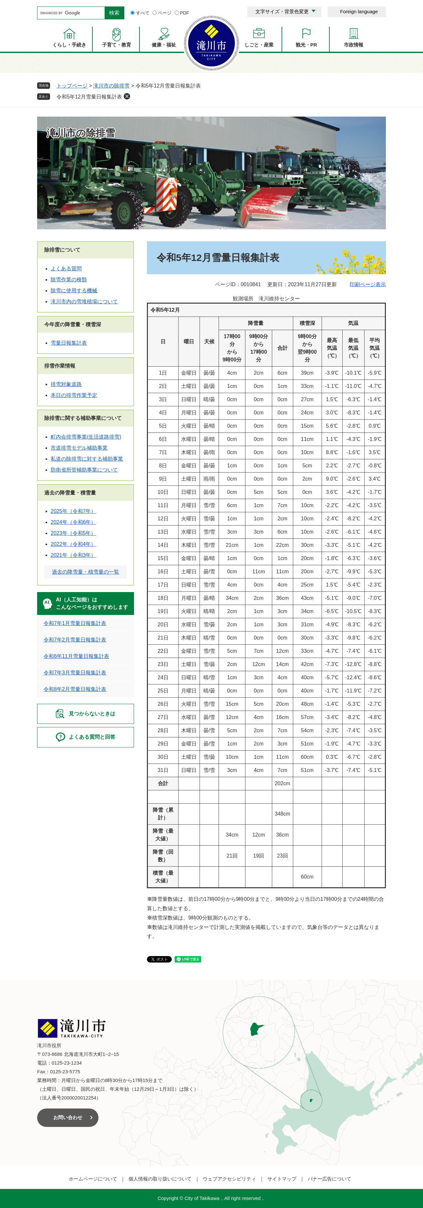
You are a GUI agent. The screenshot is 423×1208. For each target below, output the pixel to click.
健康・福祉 (164, 44)
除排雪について (62, 250)
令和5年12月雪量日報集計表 (89, 96)
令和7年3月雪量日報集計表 (75, 672)
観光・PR (306, 44)
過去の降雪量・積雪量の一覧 (85, 572)
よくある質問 (66, 268)
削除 (127, 96)
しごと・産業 (258, 44)
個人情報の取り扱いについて (160, 1179)
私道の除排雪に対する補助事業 (87, 459)
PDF (184, 13)
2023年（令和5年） (73, 533)
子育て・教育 (116, 44)
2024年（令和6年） (73, 522)
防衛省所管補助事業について (84, 470)
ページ (164, 13)
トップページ (72, 86)
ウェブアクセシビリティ (229, 1179)
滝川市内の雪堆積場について (84, 301)
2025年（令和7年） (73, 511)
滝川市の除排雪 (111, 86)
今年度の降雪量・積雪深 (72, 324)
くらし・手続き (69, 44)
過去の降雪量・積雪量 (70, 492)
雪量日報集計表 (69, 343)
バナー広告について (329, 1179)
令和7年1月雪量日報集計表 (75, 623)
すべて (143, 13)
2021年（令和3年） (73, 555)
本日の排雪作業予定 (74, 395)
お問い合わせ (67, 1117)
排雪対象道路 (66, 384)
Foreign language (359, 11)
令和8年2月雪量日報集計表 (75, 689)
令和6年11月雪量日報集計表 (76, 656)
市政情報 (353, 44)
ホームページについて (93, 1179)
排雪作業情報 (59, 366)
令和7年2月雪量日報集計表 (75, 639)
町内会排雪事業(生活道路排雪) (86, 437)
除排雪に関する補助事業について (83, 418)
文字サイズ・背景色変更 (282, 11)
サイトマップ (281, 1179)
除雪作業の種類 (69, 279)
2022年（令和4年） (73, 544)
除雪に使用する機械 (74, 290)
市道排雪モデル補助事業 (79, 448)
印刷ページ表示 (368, 284)
